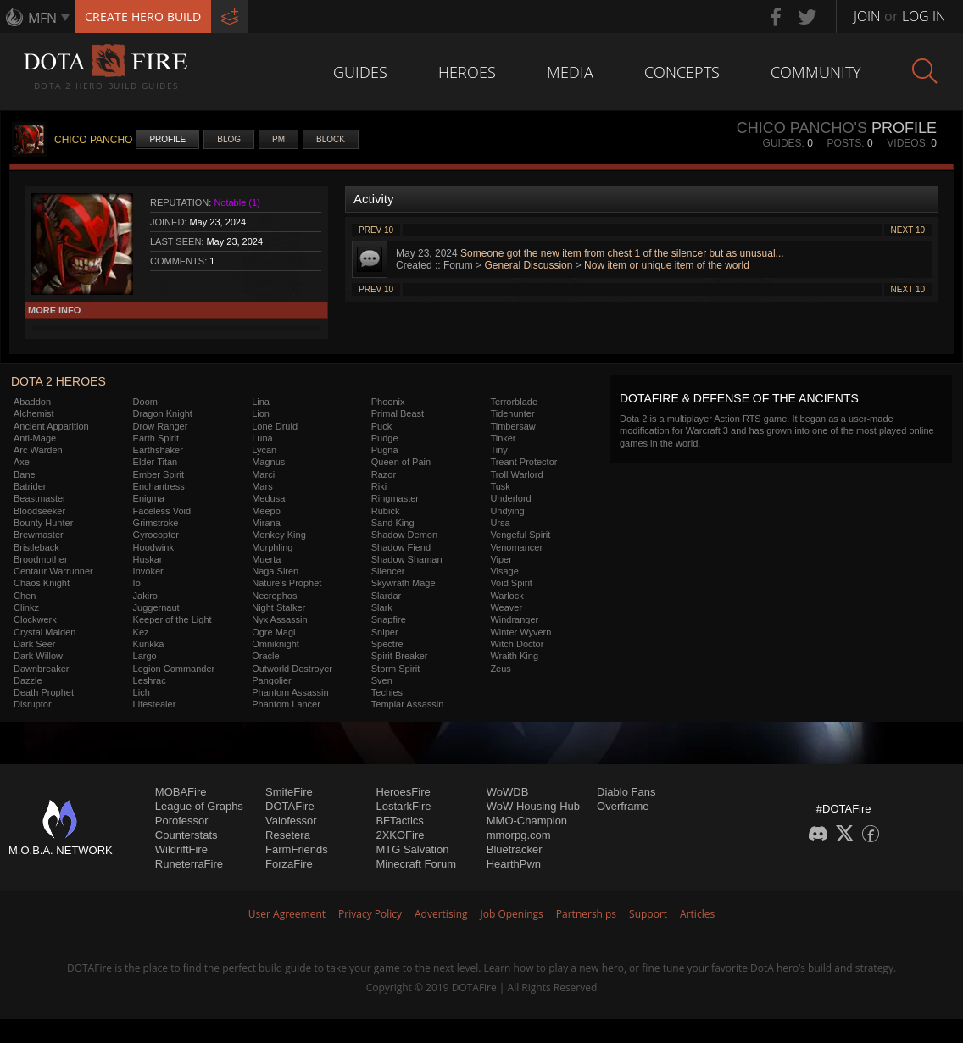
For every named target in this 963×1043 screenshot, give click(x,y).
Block (330, 139)
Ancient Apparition (51, 426)
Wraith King (514, 656)
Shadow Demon (404, 535)
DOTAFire (290, 806)
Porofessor (182, 820)
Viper (500, 559)
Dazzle (28, 680)
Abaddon (32, 402)
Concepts (682, 72)
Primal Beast (397, 413)
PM (278, 139)
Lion (261, 413)
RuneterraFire (189, 863)
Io (137, 583)
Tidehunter (512, 413)
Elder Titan (155, 462)
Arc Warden (38, 450)
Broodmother (41, 559)
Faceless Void (162, 511)
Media (570, 72)
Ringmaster (395, 498)
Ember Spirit (159, 474)
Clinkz (26, 607)
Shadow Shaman (407, 559)
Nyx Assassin (279, 619)
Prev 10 (376, 230)
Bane (25, 474)
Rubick (385, 511)
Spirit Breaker (399, 656)
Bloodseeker (39, 511)
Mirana (266, 523)
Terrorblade (513, 402)
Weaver (506, 607)
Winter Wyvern (520, 632)
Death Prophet (44, 692)
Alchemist (34, 413)
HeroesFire (403, 791)
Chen (25, 596)
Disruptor (33, 704)
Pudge (384, 438)
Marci (263, 474)
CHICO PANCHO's (802, 127)
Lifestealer (154, 704)
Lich (141, 692)
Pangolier (271, 680)
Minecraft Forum (416, 863)
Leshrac (149, 680)
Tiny (498, 450)
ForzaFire (289, 863)
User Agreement (287, 914)
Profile (167, 139)
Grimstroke (156, 523)
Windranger (514, 619)
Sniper (384, 632)
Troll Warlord (516, 474)
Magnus (268, 462)
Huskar (148, 559)
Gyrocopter (156, 535)
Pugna (384, 450)
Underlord (510, 498)
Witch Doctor (516, 644)
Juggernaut (156, 607)
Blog (229, 139)
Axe (22, 462)
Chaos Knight (42, 583)
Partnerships (586, 914)
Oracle (265, 656)
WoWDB (508, 791)
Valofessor (290, 820)
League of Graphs (199, 806)
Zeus (500, 668)
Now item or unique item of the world (666, 265)
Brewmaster (39, 535)
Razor (383, 474)
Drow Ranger (160, 426)
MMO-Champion (527, 820)
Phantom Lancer (286, 704)
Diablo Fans (626, 791)
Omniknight (275, 644)
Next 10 (908, 230)
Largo (145, 656)
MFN (42, 17)
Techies (387, 692)
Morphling (272, 547)
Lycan (264, 450)
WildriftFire (181, 849)
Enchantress (159, 486)
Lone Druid (275, 426)
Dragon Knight (162, 413)
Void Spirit (511, 583)
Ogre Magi (273, 632)
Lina (261, 402)
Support (648, 914)
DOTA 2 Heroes (58, 381)
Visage (504, 571)
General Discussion (528, 265)
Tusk (499, 486)
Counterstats (186, 835)
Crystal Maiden (44, 632)
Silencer (388, 571)
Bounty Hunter (43, 523)
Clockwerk (35, 619)
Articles (697, 914)
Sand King (393, 523)
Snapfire (388, 619)
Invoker (148, 571)
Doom (145, 402)
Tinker (502, 438)
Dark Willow (38, 656)
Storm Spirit (395, 668)
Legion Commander (174, 668)
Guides (360, 72)
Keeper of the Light (172, 619)
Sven (381, 680)
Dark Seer (35, 644)
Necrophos (274, 596)
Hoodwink (153, 547)
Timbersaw (512, 426)
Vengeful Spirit (520, 535)
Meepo (266, 511)
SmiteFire (289, 791)
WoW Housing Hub (533, 806)
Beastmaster (40, 498)
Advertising (441, 914)
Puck (381, 426)
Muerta (266, 559)
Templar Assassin (407, 704)
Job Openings (512, 914)
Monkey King (279, 535)
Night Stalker (278, 607)
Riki (379, 486)
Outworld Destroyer (292, 668)
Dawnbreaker (41, 668)
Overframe (622, 806)
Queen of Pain (401, 462)
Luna (262, 438)
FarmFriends (296, 849)
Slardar (386, 596)
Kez (141, 632)
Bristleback (36, 547)
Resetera (287, 835)
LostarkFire (403, 806)
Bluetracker (515, 849)
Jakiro (145, 596)
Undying (507, 511)
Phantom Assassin (290, 692)
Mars (262, 486)
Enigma (148, 498)
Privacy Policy (370, 914)
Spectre (387, 644)
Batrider (30, 486)
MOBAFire (181, 791)
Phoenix (388, 402)
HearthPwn (514, 863)
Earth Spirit (156, 438)
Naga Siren (275, 571)
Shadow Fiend (401, 547)
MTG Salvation (412, 849)
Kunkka (148, 644)
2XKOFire (400, 835)
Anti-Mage (35, 438)
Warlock (506, 596)
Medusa (268, 498)
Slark (381, 607)
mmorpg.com (519, 835)
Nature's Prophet (286, 583)
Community (816, 72)
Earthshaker (158, 450)
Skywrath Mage (403, 583)
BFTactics (399, 820)
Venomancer (516, 547)
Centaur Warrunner (53, 571)
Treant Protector (523, 462)
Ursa (499, 523)
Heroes (467, 72)
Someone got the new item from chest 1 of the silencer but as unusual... (622, 253)
